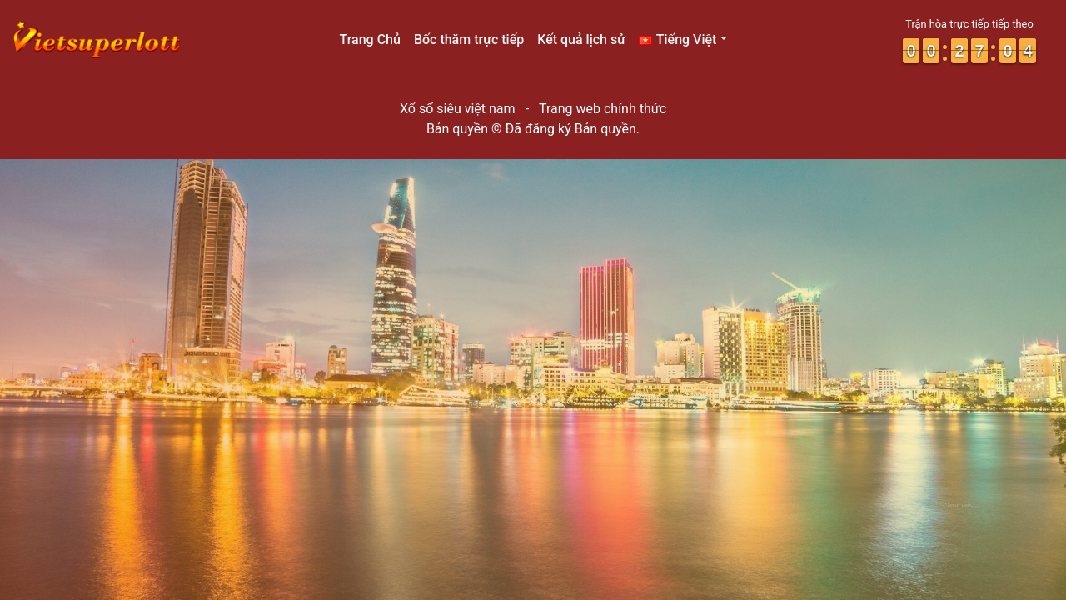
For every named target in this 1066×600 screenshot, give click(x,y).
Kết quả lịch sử (581, 40)
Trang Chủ (369, 40)
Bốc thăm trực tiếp (469, 40)
